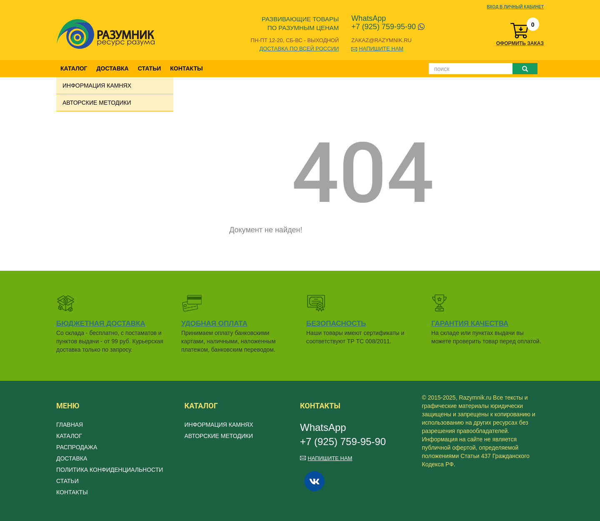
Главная (69, 424)
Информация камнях (96, 85)
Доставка (113, 68)
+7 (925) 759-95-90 (388, 27)
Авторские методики (96, 102)
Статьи (149, 68)
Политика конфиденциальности (109, 469)
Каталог (74, 68)
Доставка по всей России (299, 48)
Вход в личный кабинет (515, 7)
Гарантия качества (469, 323)
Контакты (186, 68)
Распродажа (76, 447)
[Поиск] (470, 68)
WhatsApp (368, 18)
